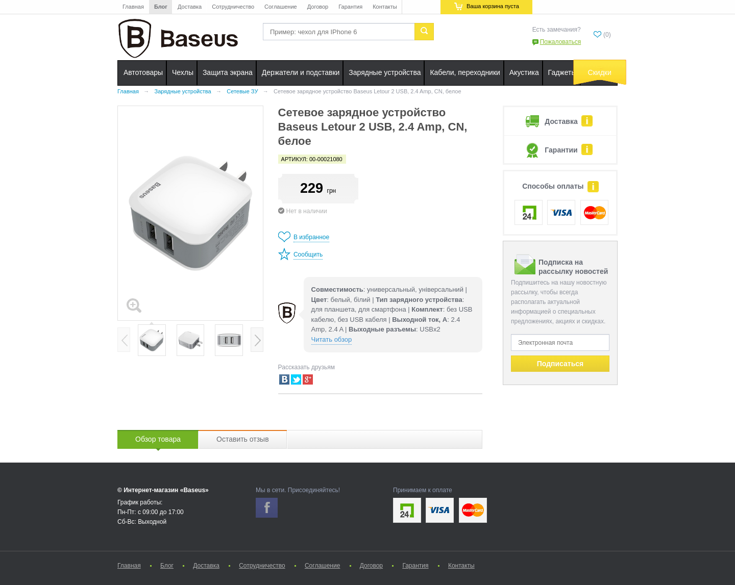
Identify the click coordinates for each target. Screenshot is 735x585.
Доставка (190, 7)
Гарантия (350, 7)
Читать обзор (331, 339)
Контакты (385, 7)
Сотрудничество (233, 7)
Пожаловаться (560, 41)
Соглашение (280, 7)
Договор (318, 7)
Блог (160, 7)
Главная (133, 7)
